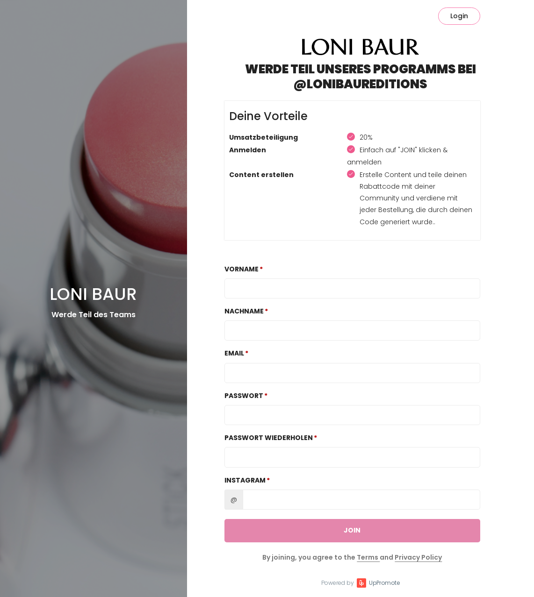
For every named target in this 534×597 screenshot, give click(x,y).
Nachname (244, 311)
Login (459, 16)
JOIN (352, 530)
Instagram (245, 480)
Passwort (243, 395)
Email (234, 353)
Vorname (241, 269)
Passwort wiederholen (268, 437)
